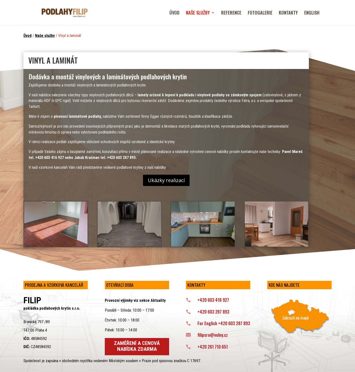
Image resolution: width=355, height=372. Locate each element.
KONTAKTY (288, 13)
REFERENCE (231, 13)
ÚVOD (174, 13)
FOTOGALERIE (260, 13)
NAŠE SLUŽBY (198, 13)
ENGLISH (312, 13)
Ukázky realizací (166, 180)
